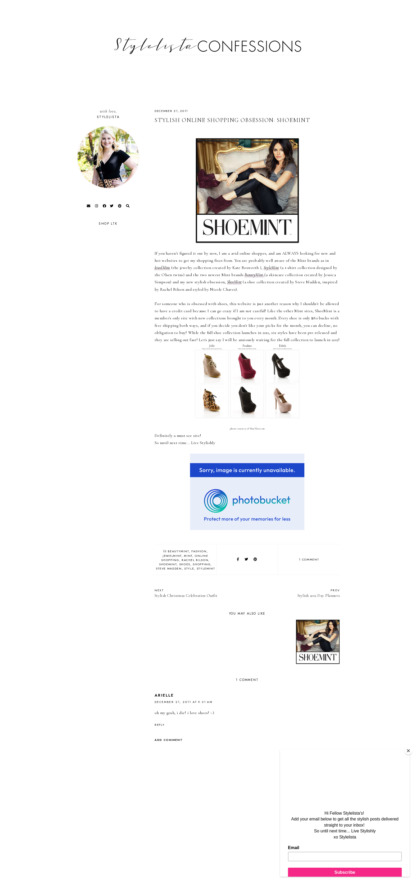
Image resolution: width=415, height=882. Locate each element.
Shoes (184, 564)
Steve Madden (169, 568)
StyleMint (206, 568)
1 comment (309, 559)
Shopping (201, 564)
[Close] (408, 751)
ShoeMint (234, 282)
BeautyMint (178, 551)
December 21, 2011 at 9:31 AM (184, 702)
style (189, 568)
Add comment (169, 740)
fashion (199, 551)
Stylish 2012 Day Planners (296, 593)
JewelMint (162, 267)
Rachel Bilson (195, 560)
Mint (188, 556)
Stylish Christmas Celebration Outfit (198, 593)
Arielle (164, 695)
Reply (160, 725)
